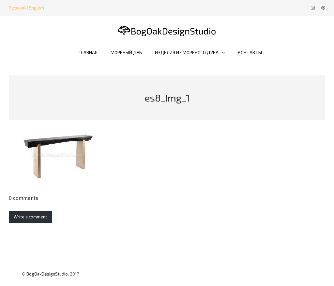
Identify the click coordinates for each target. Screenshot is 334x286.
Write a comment (30, 216)
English (36, 7)
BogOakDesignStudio (47, 274)
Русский (17, 7)
